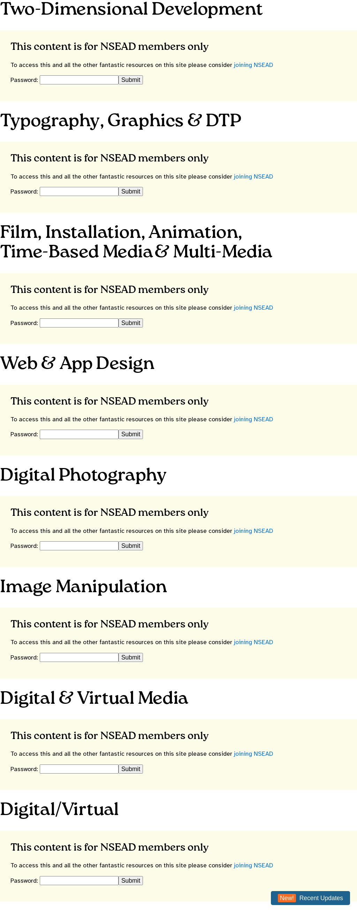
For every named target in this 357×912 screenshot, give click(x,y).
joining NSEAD (253, 65)
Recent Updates (310, 898)
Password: (25, 80)
